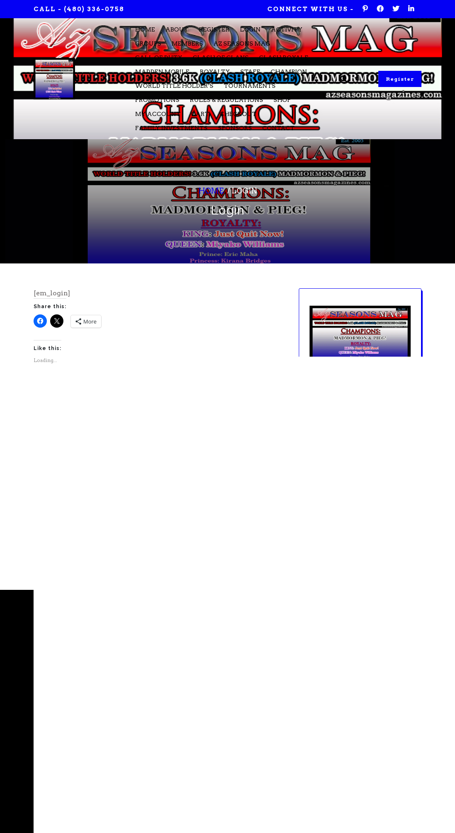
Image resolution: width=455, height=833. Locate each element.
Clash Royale (283, 57)
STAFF (250, 71)
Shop (282, 100)
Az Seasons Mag (241, 43)
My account (158, 114)
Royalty (215, 71)
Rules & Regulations (226, 100)
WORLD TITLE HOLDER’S (174, 85)
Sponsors (235, 128)
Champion (289, 71)
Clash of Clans (221, 57)
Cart (200, 114)
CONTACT (278, 128)
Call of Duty (158, 57)
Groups (148, 43)
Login (250, 29)
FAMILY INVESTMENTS (171, 128)
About (177, 29)
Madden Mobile (162, 71)
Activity (287, 29)
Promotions (157, 100)
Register (214, 29)
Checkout (238, 114)
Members (187, 43)
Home (145, 29)
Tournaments (250, 85)
